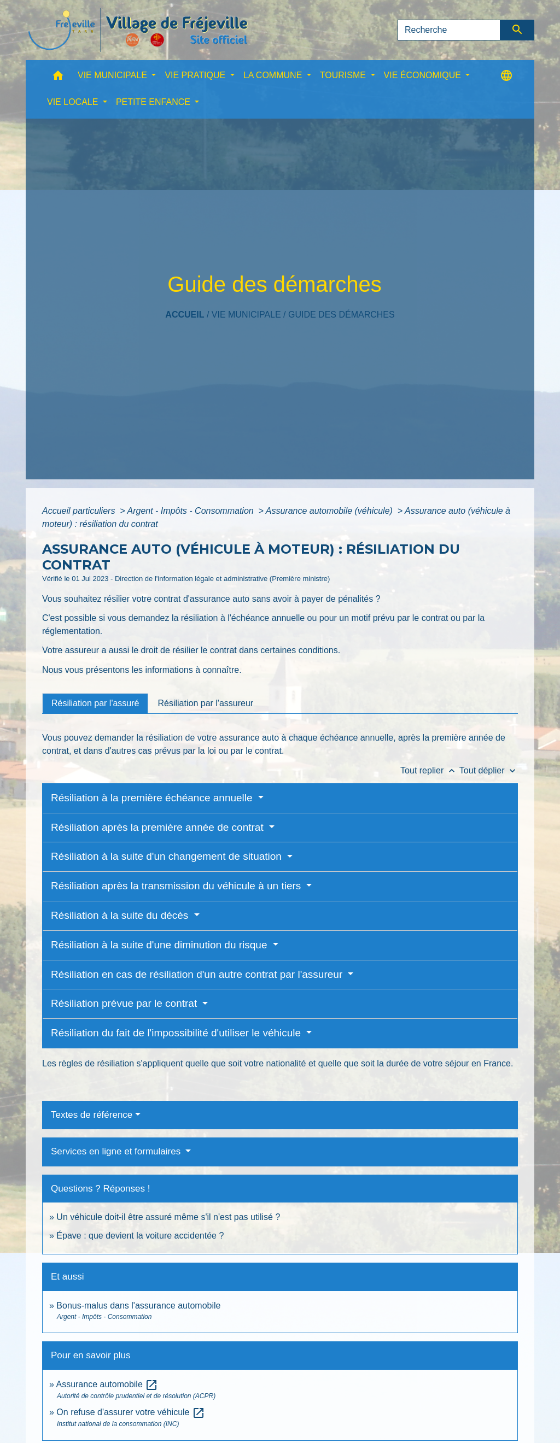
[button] (58, 77)
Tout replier (429, 770)
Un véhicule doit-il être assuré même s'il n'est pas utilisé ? (168, 1217)
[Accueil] (138, 30)
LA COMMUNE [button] (274, 75)
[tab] (95, 703)
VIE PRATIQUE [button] (196, 75)
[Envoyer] (517, 30)
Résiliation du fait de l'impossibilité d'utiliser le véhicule (177, 1033)
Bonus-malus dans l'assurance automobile (138, 1305)
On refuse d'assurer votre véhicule (130, 1412)
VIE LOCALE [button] (74, 102)
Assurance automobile (107, 1384)
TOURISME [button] (344, 75)
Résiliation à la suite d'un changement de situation (167, 856)
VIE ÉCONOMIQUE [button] (424, 75)
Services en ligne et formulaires (117, 1151)
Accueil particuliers (80, 510)
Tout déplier (488, 770)
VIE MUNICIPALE (246, 314)
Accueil (184, 314)
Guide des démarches (341, 314)
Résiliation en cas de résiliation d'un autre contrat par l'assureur (198, 974)
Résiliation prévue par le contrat (125, 1003)
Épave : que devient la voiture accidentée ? (140, 1235)
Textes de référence (91, 1115)
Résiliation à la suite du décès (121, 915)
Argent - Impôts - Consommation (191, 510)
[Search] (449, 30)
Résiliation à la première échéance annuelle (153, 797)
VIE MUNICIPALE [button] (113, 75)
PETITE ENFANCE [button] (154, 102)
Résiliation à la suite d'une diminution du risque (160, 945)
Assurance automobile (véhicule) (330, 510)
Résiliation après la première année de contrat (158, 827)
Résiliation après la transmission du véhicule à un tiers (177, 885)
